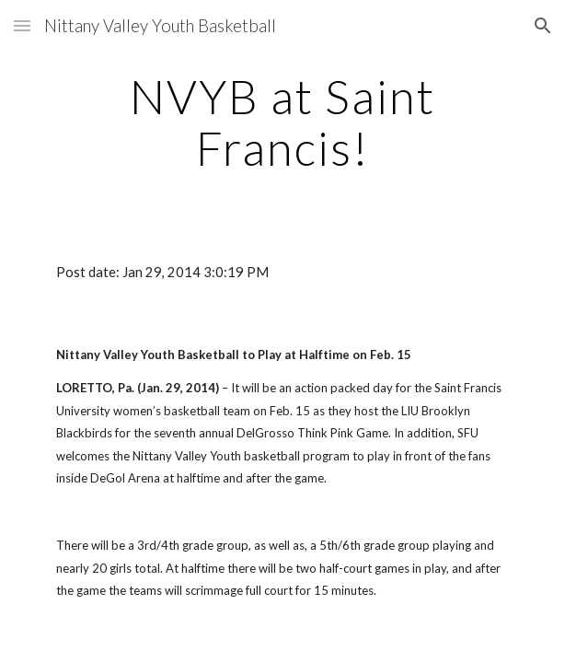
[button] (22, 25)
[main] (282, 122)
